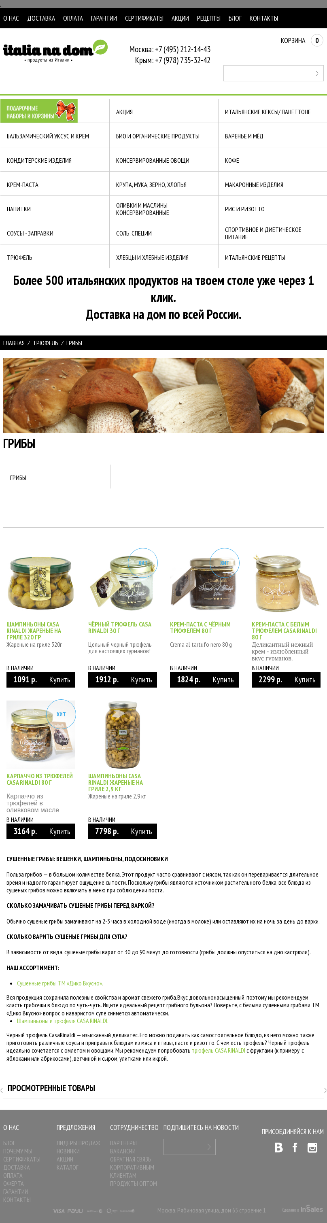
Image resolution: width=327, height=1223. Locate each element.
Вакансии (123, 1151)
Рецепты (209, 18)
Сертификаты (144, 18)
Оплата (73, 18)
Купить (59, 679)
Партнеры (123, 1143)
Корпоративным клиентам (132, 1171)
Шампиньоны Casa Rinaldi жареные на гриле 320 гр (33, 630)
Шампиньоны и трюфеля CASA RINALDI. (62, 1021)
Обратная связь (130, 1159)
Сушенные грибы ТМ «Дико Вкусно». (60, 983)
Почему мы (17, 1151)
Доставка (41, 18)
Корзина (302, 40)
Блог (235, 18)
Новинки (68, 1151)
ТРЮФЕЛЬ (45, 343)
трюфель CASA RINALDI (218, 1050)
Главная (14, 343)
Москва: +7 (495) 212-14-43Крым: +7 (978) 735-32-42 (170, 55)
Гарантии (104, 18)
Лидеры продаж (78, 1143)
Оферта (13, 1183)
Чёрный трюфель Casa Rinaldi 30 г (119, 627)
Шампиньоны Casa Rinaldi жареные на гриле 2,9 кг (115, 782)
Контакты (264, 18)
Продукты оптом (133, 1183)
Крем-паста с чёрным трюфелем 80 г (200, 627)
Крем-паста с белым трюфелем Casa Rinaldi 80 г (284, 630)
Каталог (68, 1167)
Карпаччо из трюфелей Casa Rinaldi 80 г (39, 779)
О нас (11, 18)
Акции (180, 18)
